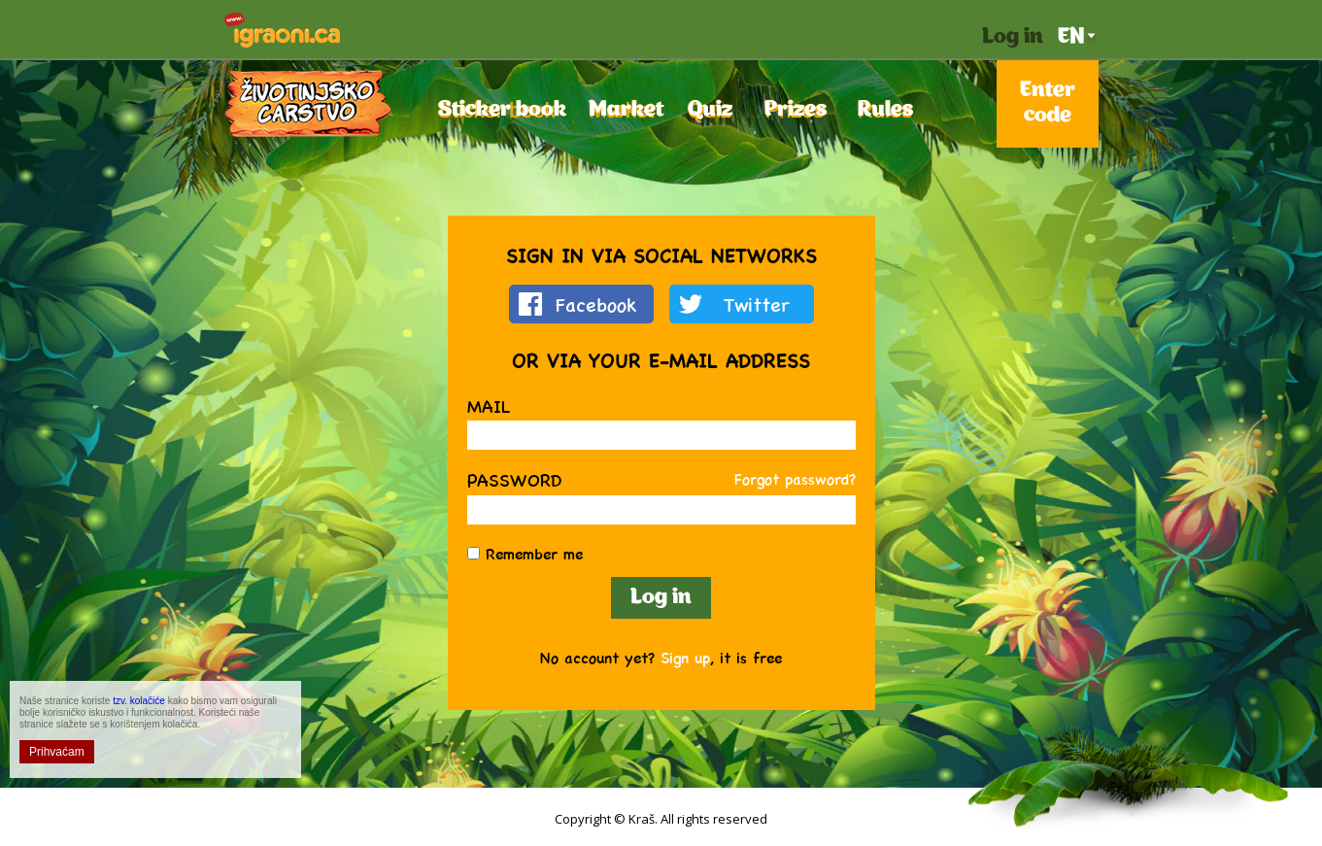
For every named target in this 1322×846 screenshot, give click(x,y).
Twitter (757, 303)
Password (514, 479)
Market (621, 110)
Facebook (596, 303)
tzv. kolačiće (139, 700)
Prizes (794, 110)
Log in (1012, 37)
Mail (488, 405)
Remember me (534, 553)
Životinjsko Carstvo (307, 103)
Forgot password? (795, 478)
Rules (885, 110)
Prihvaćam (57, 752)
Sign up (685, 657)
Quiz (709, 110)
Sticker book (497, 110)
